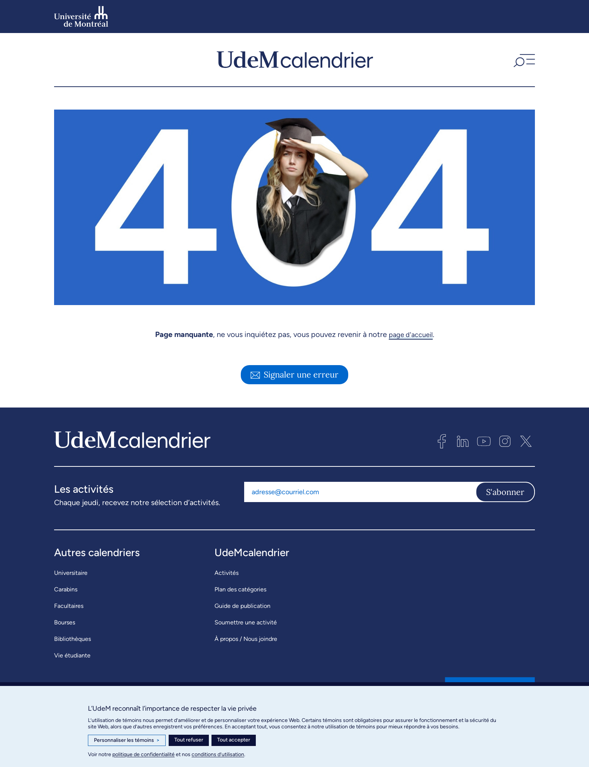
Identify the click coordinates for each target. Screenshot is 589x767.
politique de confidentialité (143, 754)
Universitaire (71, 572)
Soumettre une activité (245, 622)
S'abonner (505, 492)
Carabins (65, 589)
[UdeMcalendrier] (295, 59)
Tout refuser (188, 740)
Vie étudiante (72, 655)
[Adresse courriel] (360, 492)
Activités (226, 572)
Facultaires (68, 605)
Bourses (64, 622)
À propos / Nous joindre (245, 638)
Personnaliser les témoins (127, 740)
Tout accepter (233, 740)
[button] (523, 59)
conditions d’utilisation (218, 754)
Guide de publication (242, 605)
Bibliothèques (72, 638)
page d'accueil (411, 334)
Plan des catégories (240, 589)
